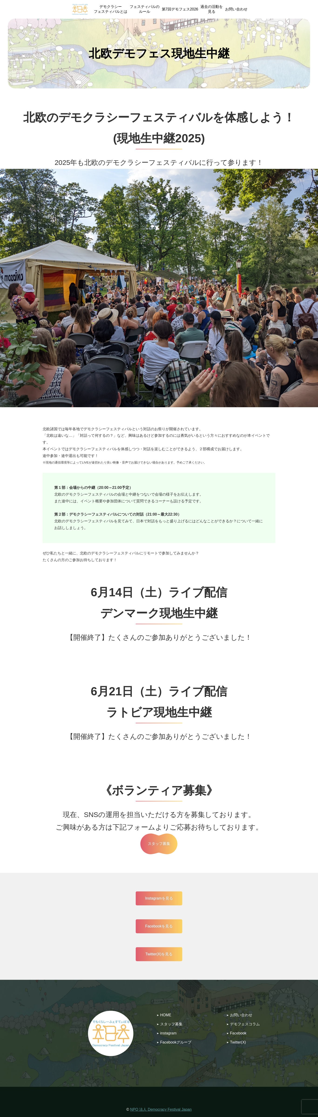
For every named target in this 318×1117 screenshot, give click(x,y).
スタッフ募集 (171, 1024)
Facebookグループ (175, 1042)
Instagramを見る (159, 898)
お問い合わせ (236, 9)
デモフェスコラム (245, 1024)
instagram (168, 1033)
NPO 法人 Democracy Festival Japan (161, 1109)
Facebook (238, 1033)
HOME (165, 1015)
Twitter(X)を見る (159, 954)
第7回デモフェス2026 (180, 9)
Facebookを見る (159, 926)
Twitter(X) (238, 1042)
